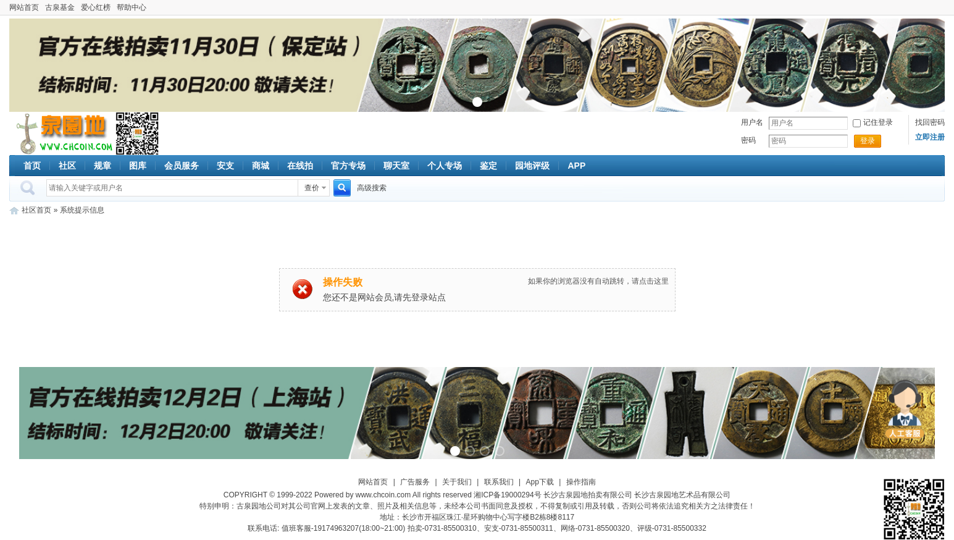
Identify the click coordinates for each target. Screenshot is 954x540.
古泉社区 (62, 133)
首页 (32, 166)
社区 (67, 166)
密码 (748, 140)
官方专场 (348, 166)
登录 (867, 141)
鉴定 (488, 166)
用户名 (752, 122)
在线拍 (300, 166)
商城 (260, 166)
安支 (225, 166)
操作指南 (581, 482)
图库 (137, 166)
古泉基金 (60, 7)
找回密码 (930, 122)
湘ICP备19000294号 (507, 495)
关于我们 (457, 482)
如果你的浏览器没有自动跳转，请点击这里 (598, 281)
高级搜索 (372, 188)
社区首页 (36, 210)
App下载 (540, 482)
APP (576, 166)
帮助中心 (131, 7)
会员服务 (181, 166)
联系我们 (499, 482)
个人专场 (444, 166)
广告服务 (415, 482)
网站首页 (24, 7)
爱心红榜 (96, 7)
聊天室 (396, 166)
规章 (102, 166)
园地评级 (532, 166)
